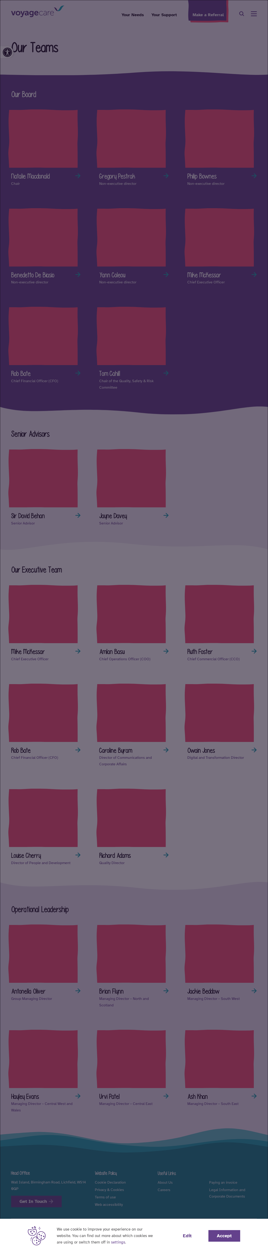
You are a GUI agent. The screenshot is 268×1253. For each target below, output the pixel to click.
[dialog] (134, 626)
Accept (224, 1236)
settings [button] (118, 1242)
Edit (187, 1236)
